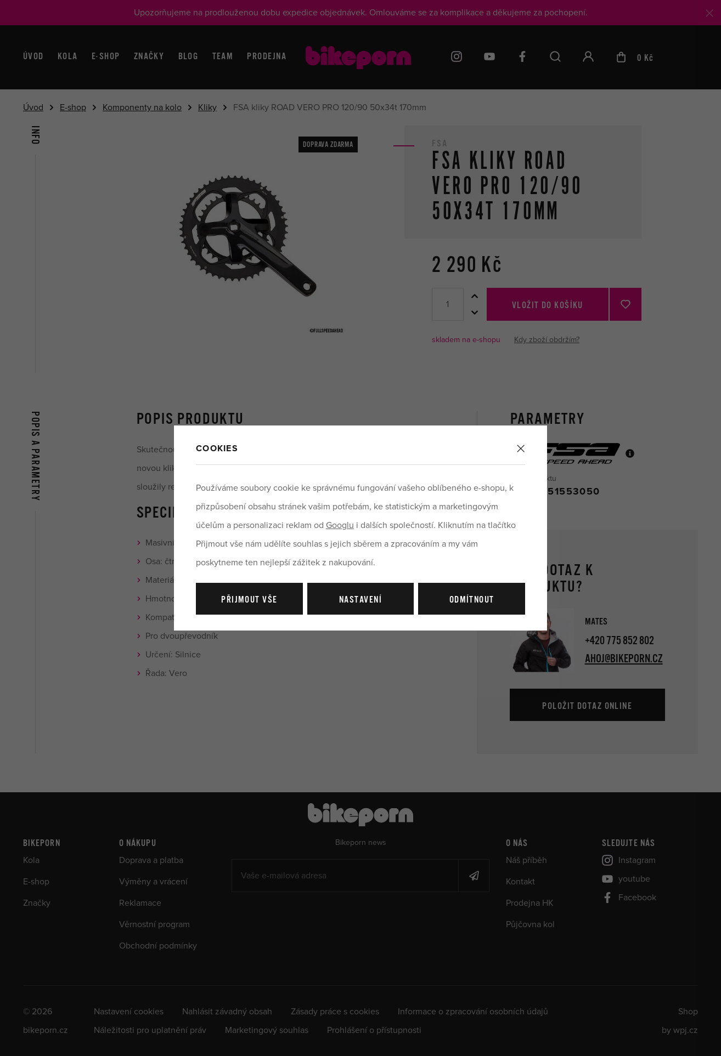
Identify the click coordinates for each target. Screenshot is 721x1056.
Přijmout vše (249, 600)
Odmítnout (471, 600)
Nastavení (360, 600)
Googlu (340, 525)
